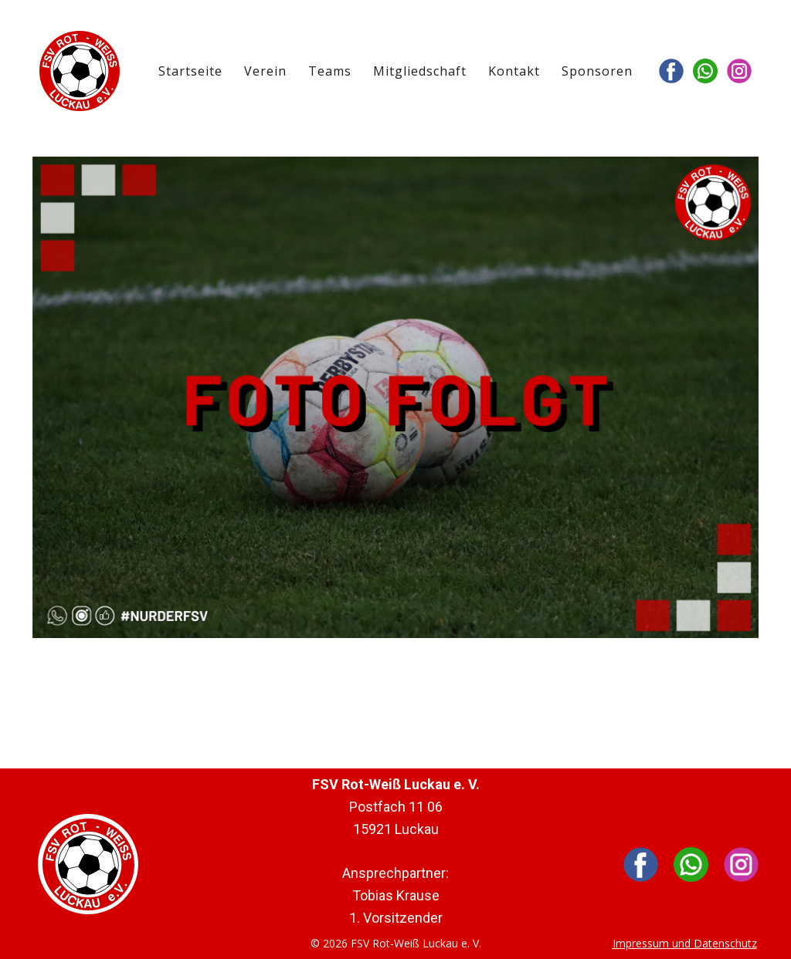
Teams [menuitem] (329, 70)
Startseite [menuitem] (190, 70)
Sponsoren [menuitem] (597, 70)
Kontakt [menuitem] (514, 70)
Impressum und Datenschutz (685, 943)
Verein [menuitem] (265, 70)
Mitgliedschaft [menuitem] (420, 70)
